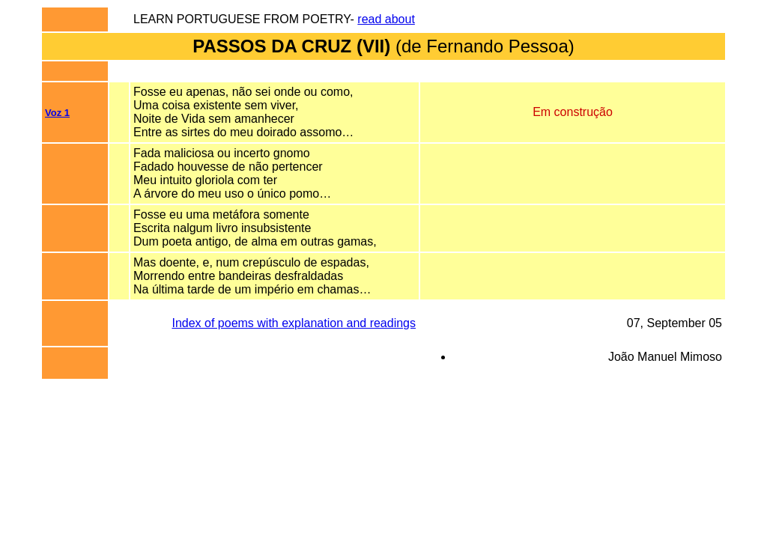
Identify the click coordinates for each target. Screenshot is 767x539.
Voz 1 (57, 112)
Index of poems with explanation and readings (294, 323)
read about (386, 19)
